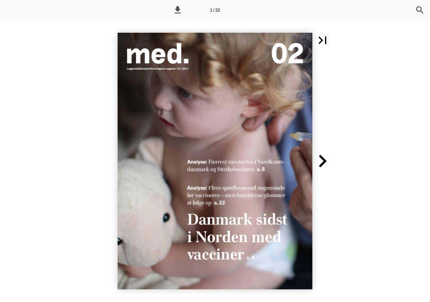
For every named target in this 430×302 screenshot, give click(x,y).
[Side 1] (215, 10)
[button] (178, 10)
